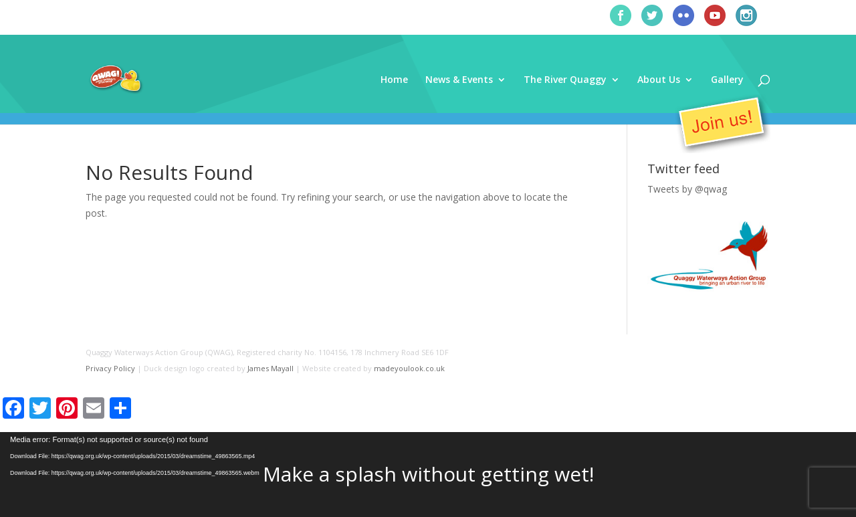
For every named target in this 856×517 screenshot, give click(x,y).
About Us (658, 80)
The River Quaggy (565, 80)
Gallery (727, 80)
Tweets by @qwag (687, 189)
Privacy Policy (110, 368)
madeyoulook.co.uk (409, 368)
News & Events (459, 80)
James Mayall (270, 368)
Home (394, 80)
